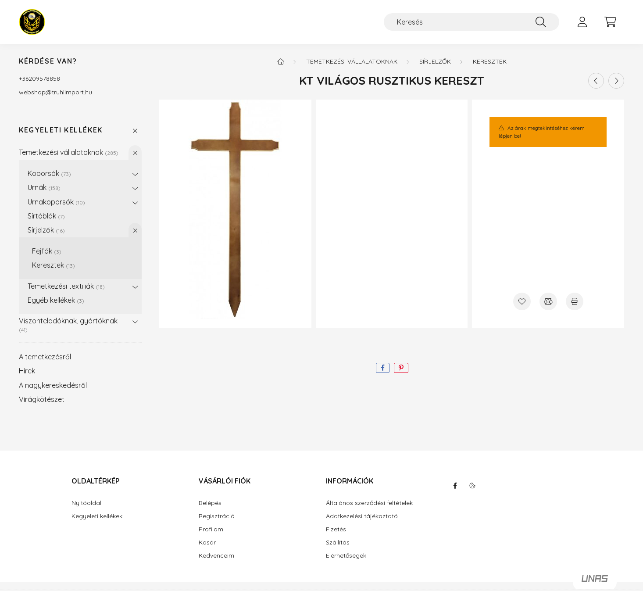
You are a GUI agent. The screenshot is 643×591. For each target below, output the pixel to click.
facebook (455, 485)
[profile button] (582, 22)
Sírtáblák (46, 215)
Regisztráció (217, 516)
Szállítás (338, 542)
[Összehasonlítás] (548, 301)
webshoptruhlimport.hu (55, 92)
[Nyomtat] (574, 301)
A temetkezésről (45, 356)
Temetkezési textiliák (66, 286)
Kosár (207, 542)
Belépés (210, 503)
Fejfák (46, 251)
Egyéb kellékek (56, 300)
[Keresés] (471, 22)
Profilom (211, 529)
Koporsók (49, 173)
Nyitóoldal (86, 503)
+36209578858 (39, 78)
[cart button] (610, 22)
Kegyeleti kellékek (61, 130)
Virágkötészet (41, 399)
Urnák (44, 187)
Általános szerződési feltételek (369, 503)
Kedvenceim (216, 555)
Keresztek (53, 265)
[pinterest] (401, 368)
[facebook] (382, 368)
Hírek (27, 370)
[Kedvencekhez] (522, 301)
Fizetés (336, 529)
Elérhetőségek (346, 555)
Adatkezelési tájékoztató (362, 516)
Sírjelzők (46, 230)
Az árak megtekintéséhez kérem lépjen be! (541, 132)
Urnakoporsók (56, 201)
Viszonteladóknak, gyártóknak (68, 324)
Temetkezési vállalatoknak (68, 152)
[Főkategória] (280, 61)
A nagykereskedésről (53, 385)
